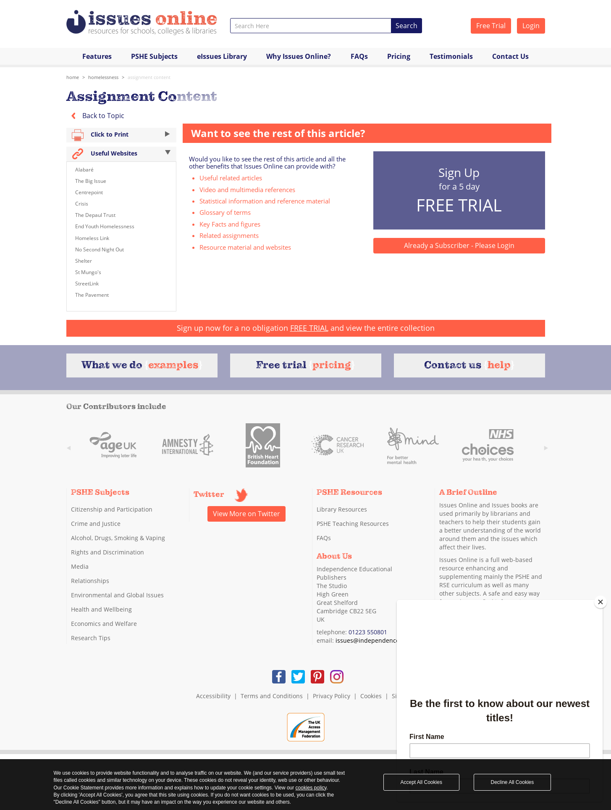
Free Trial (491, 25)
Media (80, 566)
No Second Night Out (99, 249)
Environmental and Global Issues (117, 595)
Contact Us (510, 56)
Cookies (371, 696)
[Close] (600, 602)
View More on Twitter (246, 513)
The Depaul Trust (95, 215)
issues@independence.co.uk (376, 640)
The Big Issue (90, 181)
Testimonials (451, 56)
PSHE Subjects (154, 56)
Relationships (90, 581)
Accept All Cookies (421, 782)
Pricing (398, 56)
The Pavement (92, 294)
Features (97, 56)
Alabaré (84, 169)
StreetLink (87, 283)
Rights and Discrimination (107, 552)
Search (406, 25)
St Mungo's (88, 272)
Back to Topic (95, 115)
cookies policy (311, 788)
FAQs (359, 56)
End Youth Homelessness (104, 226)
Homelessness (103, 77)
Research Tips (90, 638)
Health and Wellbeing (101, 609)
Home (72, 77)
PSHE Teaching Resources (353, 524)
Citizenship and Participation (111, 509)
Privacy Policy (331, 696)
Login (531, 25)
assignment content (149, 77)
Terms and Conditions (272, 696)
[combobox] (311, 25)
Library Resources (342, 509)
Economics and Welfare (104, 624)
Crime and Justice (96, 524)
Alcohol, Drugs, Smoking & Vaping (118, 538)
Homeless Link (92, 238)
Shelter (83, 260)
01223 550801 (368, 632)
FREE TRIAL (309, 328)
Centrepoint (89, 192)
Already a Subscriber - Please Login (459, 245)
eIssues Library (222, 56)
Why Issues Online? (298, 56)
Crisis (81, 203)
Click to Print (121, 135)
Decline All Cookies (512, 782)
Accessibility (213, 696)
